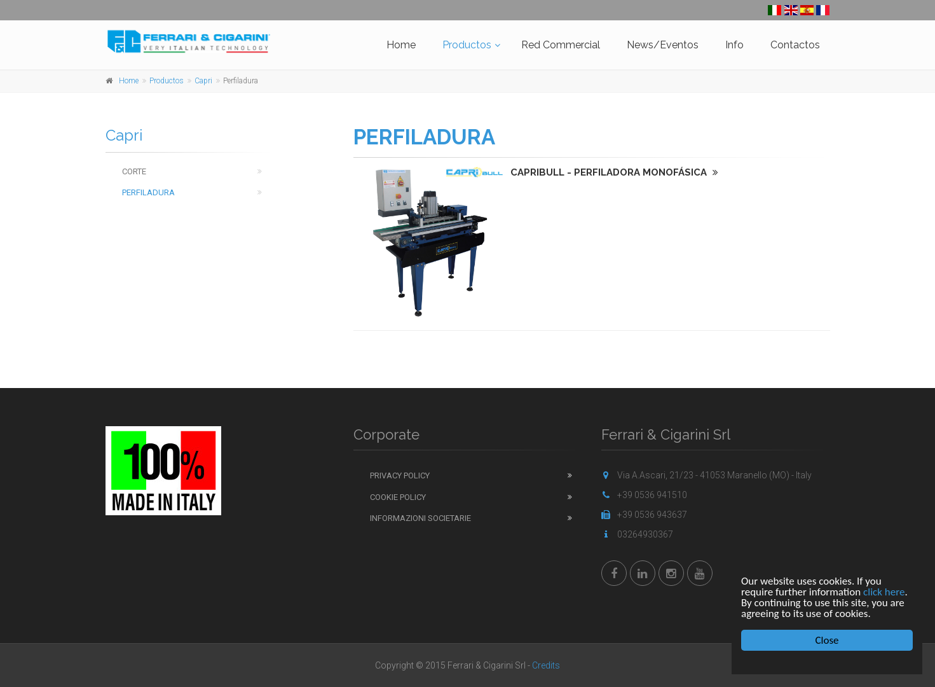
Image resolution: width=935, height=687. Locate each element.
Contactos (795, 45)
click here (883, 592)
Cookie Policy (398, 497)
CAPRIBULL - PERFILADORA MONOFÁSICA (614, 172)
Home (401, 45)
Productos (466, 45)
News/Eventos (663, 45)
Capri (203, 80)
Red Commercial (560, 45)
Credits (546, 665)
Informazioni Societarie (420, 518)
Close (827, 640)
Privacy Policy (400, 475)
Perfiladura (148, 192)
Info (734, 45)
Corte (134, 171)
